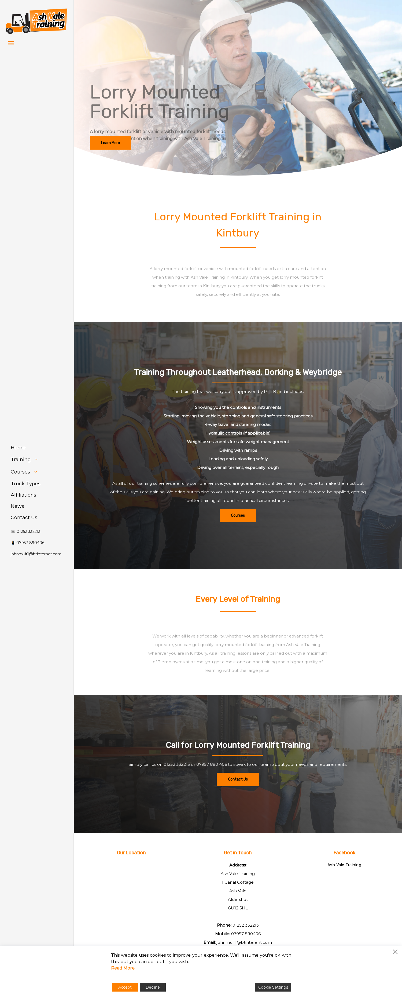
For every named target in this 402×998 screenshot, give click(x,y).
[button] (11, 43)
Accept (125, 987)
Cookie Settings (273, 987)
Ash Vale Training (344, 864)
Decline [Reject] (153, 987)
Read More (123, 968)
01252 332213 (177, 781)
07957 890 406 (211, 781)
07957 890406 (246, 933)
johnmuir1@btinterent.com (244, 942)
